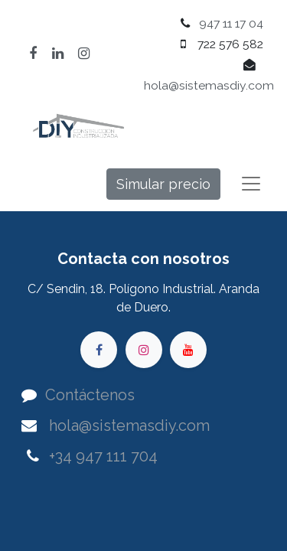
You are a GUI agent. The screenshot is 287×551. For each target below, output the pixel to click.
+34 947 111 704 (103, 456)
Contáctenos (90, 395)
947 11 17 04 (231, 23)
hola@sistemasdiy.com (209, 85)
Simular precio (163, 184)
